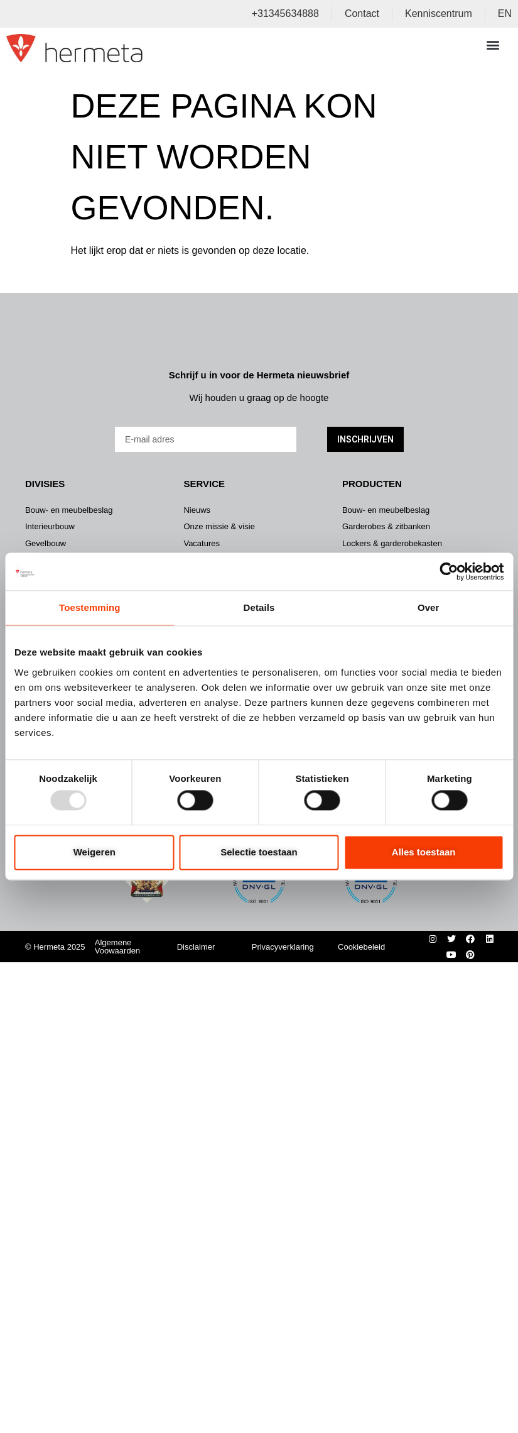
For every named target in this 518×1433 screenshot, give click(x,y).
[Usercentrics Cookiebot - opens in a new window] (449, 571)
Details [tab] (259, 607)
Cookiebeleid (361, 947)
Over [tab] (429, 607)
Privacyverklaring (283, 947)
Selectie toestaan (259, 852)
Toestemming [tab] (90, 607)
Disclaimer (196, 947)
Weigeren (94, 852)
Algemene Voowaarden (117, 946)
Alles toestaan (424, 852)
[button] (492, 44)
